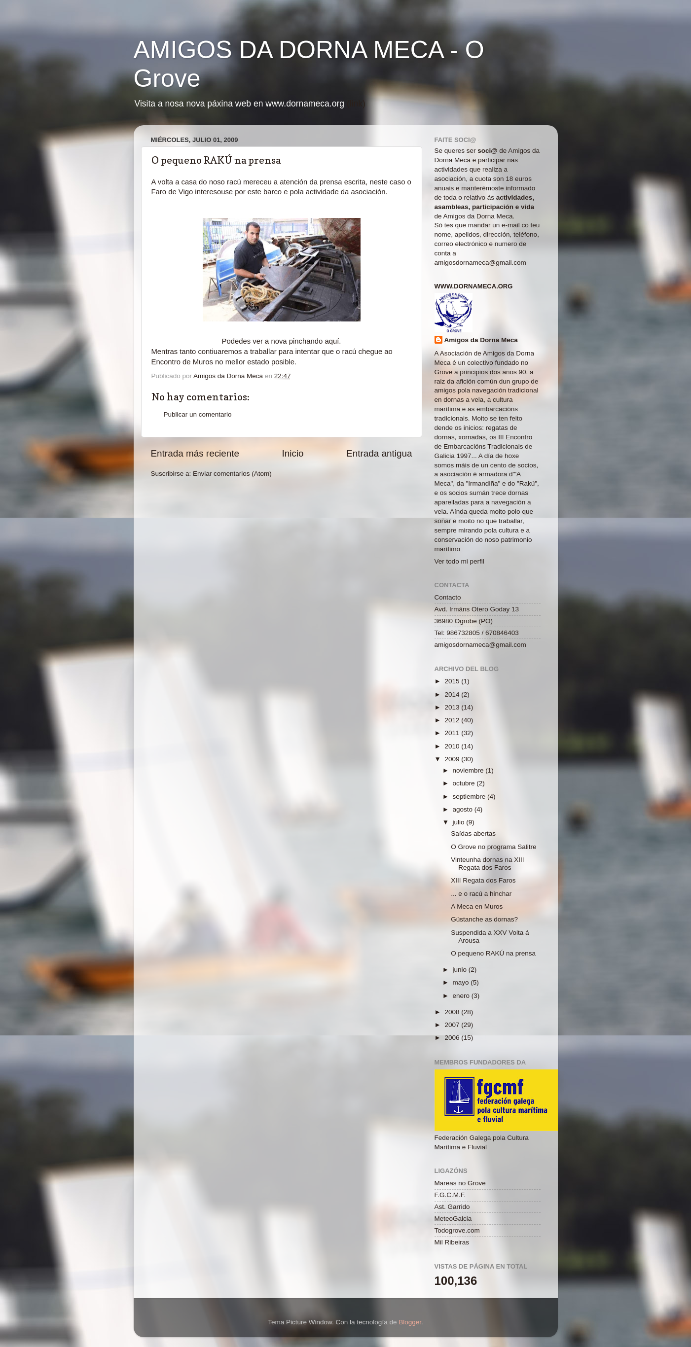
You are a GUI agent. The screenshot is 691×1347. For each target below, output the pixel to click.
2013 (452, 707)
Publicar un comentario (198, 414)
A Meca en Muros (477, 906)
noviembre (469, 770)
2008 (452, 1012)
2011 (452, 733)
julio (460, 822)
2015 (452, 681)
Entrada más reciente (195, 453)
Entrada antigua (379, 453)
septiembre (470, 796)
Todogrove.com (457, 1230)
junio (461, 969)
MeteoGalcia (453, 1218)
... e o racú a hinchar (481, 893)
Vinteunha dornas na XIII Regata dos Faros (487, 863)
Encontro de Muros (183, 362)
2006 (452, 1037)
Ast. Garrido (452, 1206)
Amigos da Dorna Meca (481, 340)
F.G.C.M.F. (450, 1195)
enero (462, 995)
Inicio (293, 453)
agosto (463, 809)
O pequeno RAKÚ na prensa (493, 953)
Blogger (410, 1322)
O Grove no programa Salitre (493, 847)
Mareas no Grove (460, 1183)
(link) (356, 103)
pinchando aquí (314, 341)
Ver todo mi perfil (459, 561)
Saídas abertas (473, 833)
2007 (452, 1024)
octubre (465, 783)
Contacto (448, 597)
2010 (452, 746)
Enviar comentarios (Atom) (232, 473)
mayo (462, 982)
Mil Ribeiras (452, 1242)
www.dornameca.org (474, 286)
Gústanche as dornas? (484, 919)
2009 (452, 759)
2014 (452, 694)
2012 (452, 720)
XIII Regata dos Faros (483, 880)
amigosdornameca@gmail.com (480, 262)
